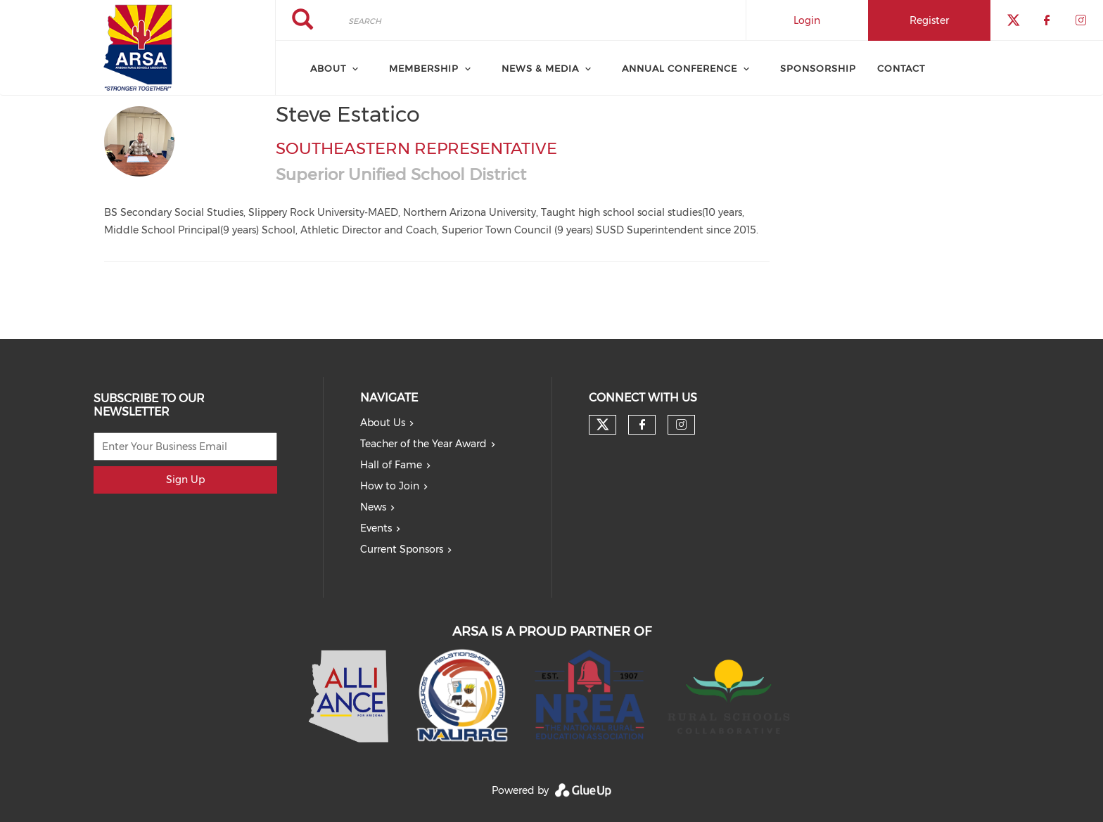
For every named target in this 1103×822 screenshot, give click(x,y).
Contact (901, 68)
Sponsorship (818, 68)
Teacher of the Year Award (423, 443)
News (373, 507)
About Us (382, 422)
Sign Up (185, 479)
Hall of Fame (391, 464)
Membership (424, 68)
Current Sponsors (401, 549)
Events (376, 528)
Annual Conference (679, 68)
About (328, 68)
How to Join (389, 486)
